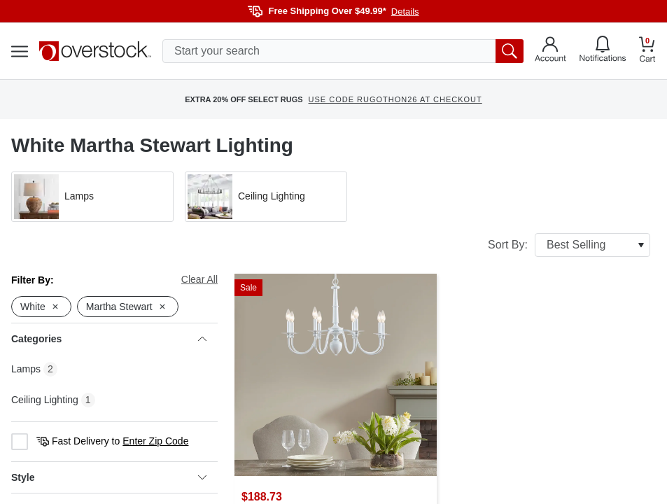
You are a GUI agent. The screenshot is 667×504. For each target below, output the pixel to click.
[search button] (510, 51)
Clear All (199, 279)
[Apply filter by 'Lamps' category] (92, 197)
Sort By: (569, 245)
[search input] (343, 51)
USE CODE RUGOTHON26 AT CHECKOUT (395, 99)
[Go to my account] (550, 51)
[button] (92, 197)
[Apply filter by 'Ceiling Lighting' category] (266, 197)
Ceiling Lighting (44, 399)
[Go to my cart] (647, 51)
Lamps (26, 368)
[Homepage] (95, 51)
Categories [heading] (108, 338)
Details (405, 11)
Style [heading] (108, 477)
